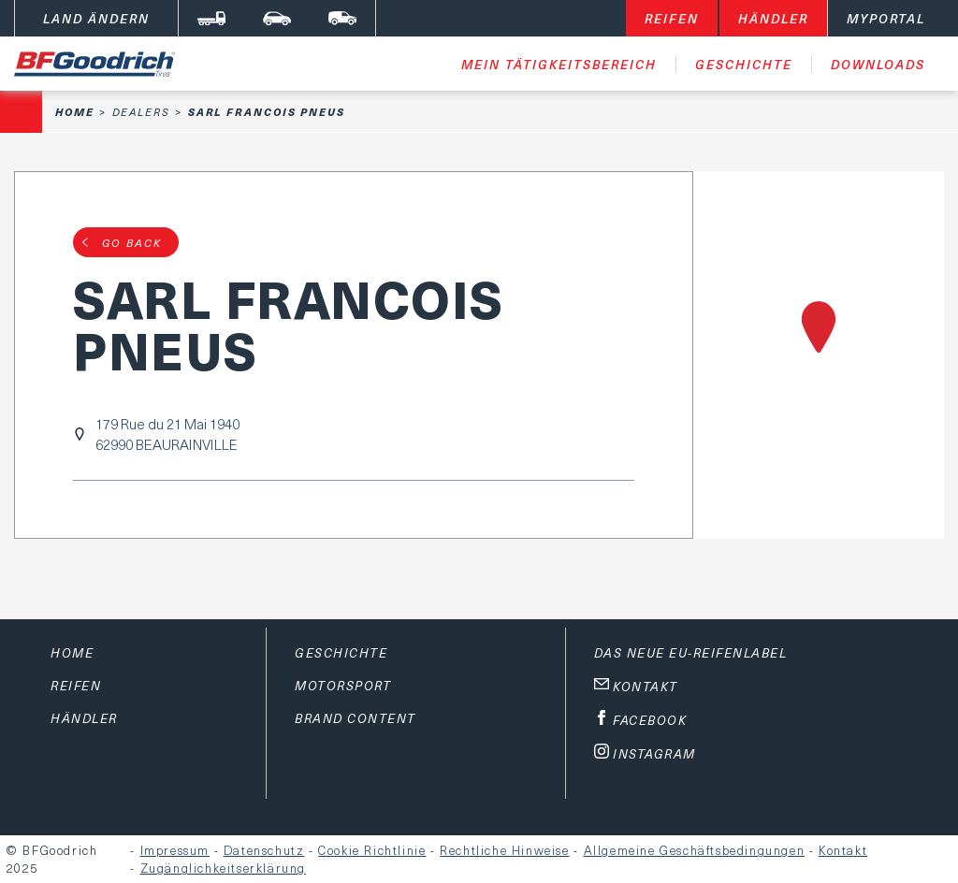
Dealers (141, 112)
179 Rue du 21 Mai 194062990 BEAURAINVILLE (167, 434)
